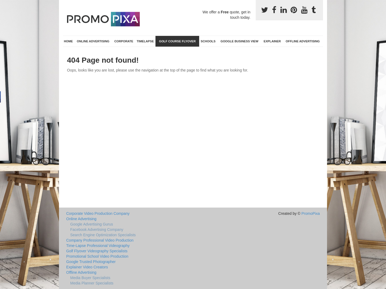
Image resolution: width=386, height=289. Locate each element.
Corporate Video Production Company (97, 213)
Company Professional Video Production (99, 240)
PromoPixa (311, 213)
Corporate (123, 41)
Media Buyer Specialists (90, 278)
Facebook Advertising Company (96, 229)
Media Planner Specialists (91, 283)
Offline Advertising (303, 41)
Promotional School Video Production (97, 256)
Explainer (272, 41)
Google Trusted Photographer (91, 262)
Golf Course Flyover (177, 41)
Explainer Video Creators (87, 267)
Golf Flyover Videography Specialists (97, 251)
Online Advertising (93, 41)
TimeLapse (145, 41)
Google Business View (239, 41)
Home (68, 41)
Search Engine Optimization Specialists (103, 235)
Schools (208, 41)
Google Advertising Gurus (91, 224)
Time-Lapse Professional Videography (98, 245)
